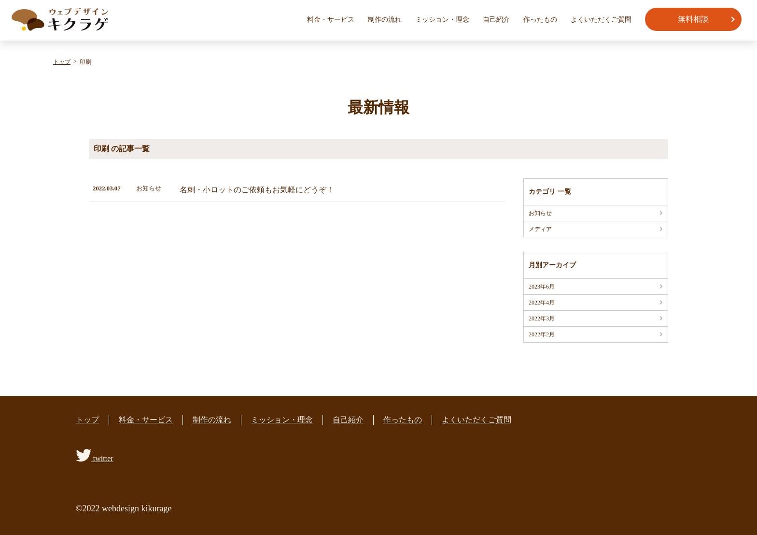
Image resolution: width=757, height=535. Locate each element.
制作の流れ (385, 19)
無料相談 (693, 19)
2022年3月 (542, 318)
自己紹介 (496, 19)
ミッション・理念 (442, 19)
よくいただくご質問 (601, 19)
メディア (540, 229)
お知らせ (540, 213)
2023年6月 (542, 286)
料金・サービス (330, 19)
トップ (87, 420)
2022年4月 (542, 302)
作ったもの (540, 19)
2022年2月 (542, 334)
